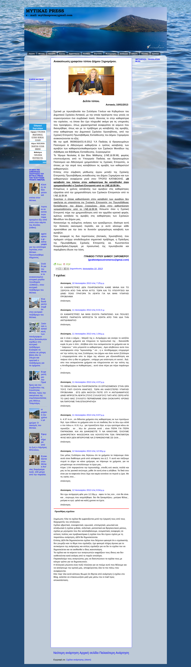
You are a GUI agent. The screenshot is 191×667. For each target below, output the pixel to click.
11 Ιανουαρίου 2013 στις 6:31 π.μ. (88, 310)
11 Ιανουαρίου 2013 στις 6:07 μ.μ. (88, 415)
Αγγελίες (145, 54)
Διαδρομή (124, 54)
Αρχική (32, 54)
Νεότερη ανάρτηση (66, 653)
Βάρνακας (98, 54)
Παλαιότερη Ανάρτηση (114, 653)
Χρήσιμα (155, 54)
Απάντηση (65, 301)
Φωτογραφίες (111, 54)
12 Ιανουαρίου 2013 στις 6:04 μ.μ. (88, 490)
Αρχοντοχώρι (74, 54)
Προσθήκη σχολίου (64, 511)
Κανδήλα (86, 54)
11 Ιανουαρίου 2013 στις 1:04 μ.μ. (88, 333)
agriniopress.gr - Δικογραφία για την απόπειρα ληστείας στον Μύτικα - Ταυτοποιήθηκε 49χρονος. (38, 246)
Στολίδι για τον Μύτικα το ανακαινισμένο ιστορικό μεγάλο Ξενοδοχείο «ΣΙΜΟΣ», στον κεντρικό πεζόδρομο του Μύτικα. (38, 278)
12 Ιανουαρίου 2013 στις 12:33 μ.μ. (89, 451)
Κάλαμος (51, 54)
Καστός (62, 54)
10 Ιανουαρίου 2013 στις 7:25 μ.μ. (88, 283)
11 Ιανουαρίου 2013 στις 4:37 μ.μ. (88, 382)
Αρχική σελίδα (89, 653)
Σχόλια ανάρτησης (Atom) (78, 659)
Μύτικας (41, 54)
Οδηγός (135, 54)
